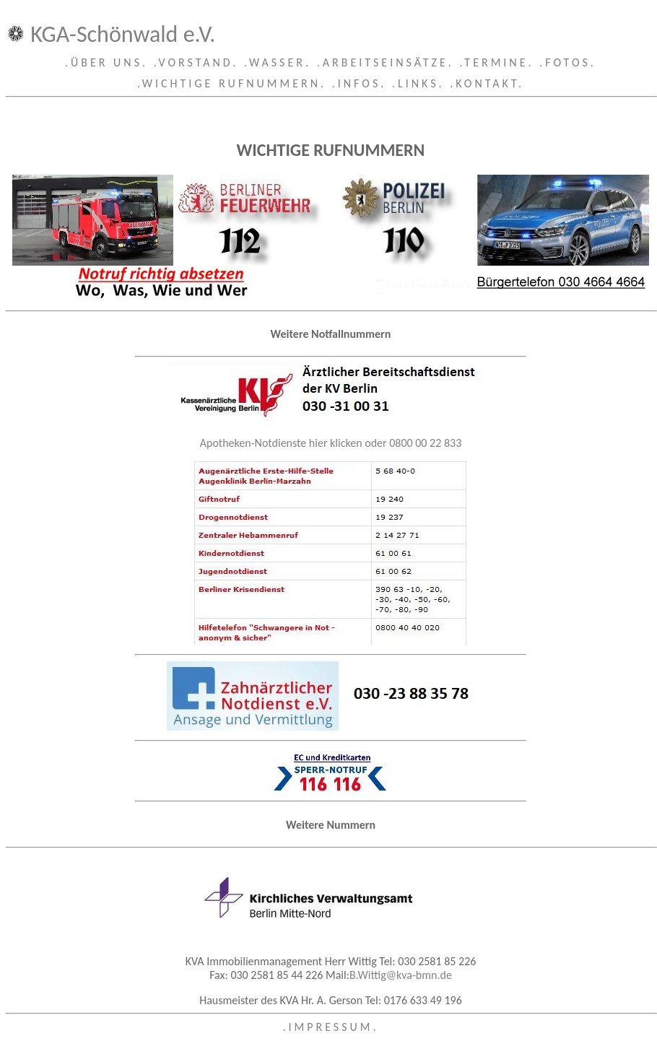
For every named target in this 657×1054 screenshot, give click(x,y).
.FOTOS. (567, 62)
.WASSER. (277, 62)
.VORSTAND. (196, 62)
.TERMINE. (497, 62)
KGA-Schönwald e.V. (122, 34)
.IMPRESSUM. (330, 1027)
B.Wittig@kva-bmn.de (400, 975)
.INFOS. (359, 83)
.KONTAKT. (487, 83)
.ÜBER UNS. (106, 62)
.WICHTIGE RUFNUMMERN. (231, 83)
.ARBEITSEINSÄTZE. (385, 62)
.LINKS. (418, 83)
